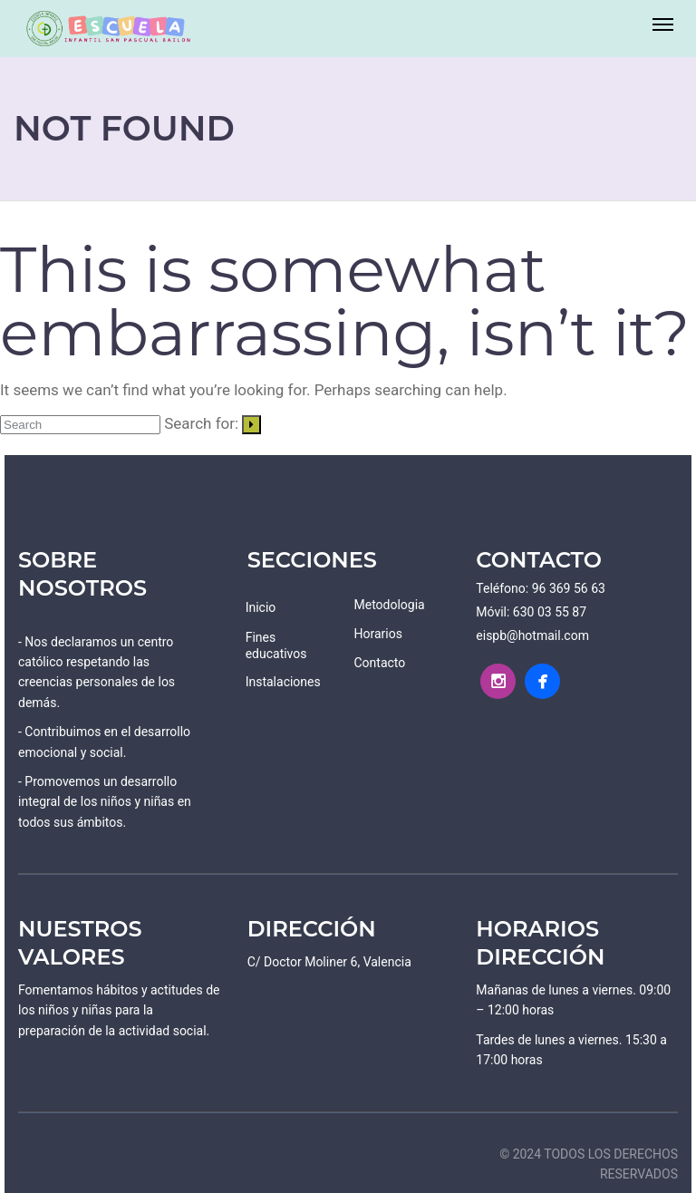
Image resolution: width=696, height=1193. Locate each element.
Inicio (261, 607)
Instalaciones (283, 681)
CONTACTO (539, 560)
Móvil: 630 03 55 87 (531, 612)
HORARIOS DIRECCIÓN (540, 943)
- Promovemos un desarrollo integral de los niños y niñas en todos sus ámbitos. (104, 801)
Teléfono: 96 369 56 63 (540, 588)
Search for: (201, 423)
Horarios (377, 633)
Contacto (379, 662)
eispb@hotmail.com (532, 635)
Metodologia (388, 604)
